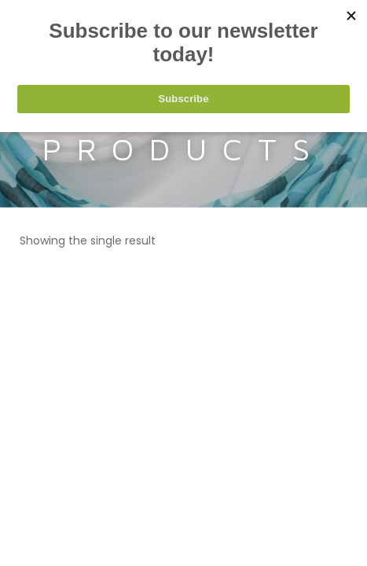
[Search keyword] (183, 67)
